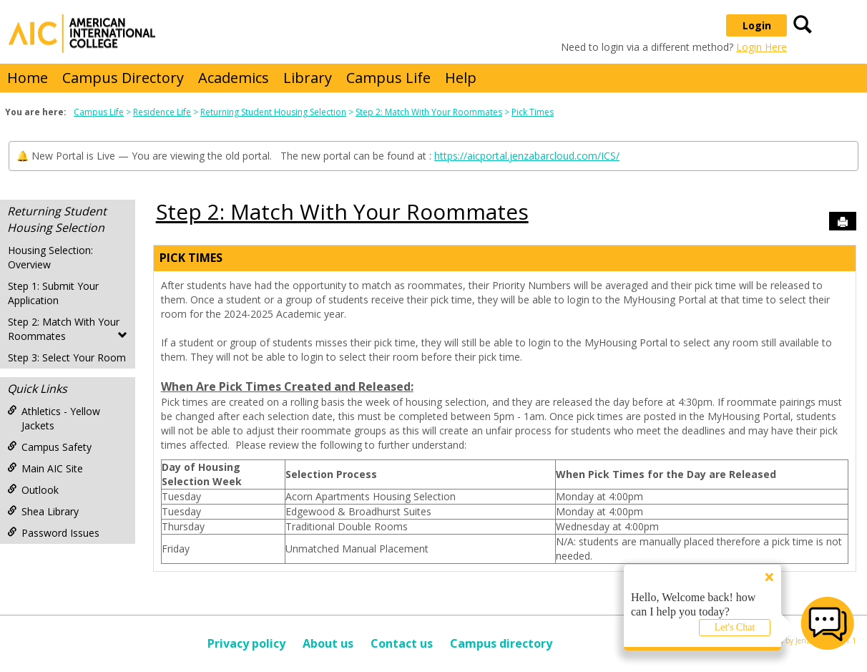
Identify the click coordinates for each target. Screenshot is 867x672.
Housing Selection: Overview (50, 257)
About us (328, 643)
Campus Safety (49, 447)
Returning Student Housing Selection (273, 112)
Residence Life (162, 112)
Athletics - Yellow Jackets (53, 418)
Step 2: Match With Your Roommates (429, 112)
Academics (233, 77)
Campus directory (501, 643)
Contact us (402, 643)
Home (27, 77)
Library (307, 77)
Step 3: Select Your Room (67, 357)
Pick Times (532, 112)
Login (757, 25)
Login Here (761, 47)
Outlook (33, 490)
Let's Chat (735, 627)
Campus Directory (123, 77)
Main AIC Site (45, 468)
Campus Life (388, 77)
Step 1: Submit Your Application (53, 293)
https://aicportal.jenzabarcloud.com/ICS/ (526, 155)
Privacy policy (246, 643)
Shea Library (43, 511)
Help (460, 77)
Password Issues (53, 533)
